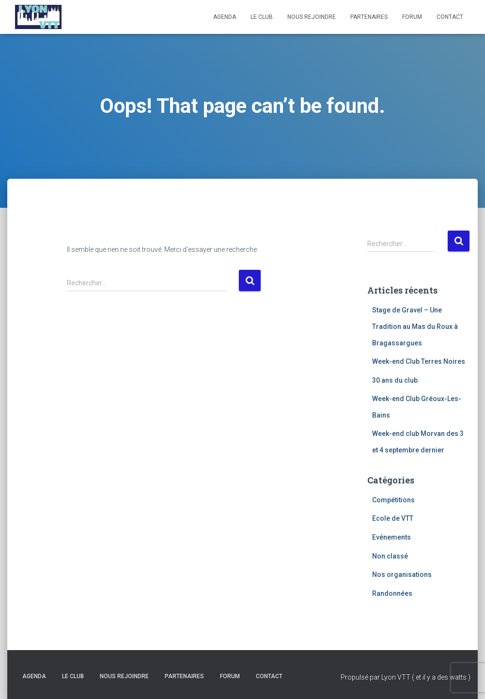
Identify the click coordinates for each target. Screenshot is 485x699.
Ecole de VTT (392, 518)
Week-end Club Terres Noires (418, 361)
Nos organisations (402, 574)
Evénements (391, 537)
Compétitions (393, 500)
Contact (450, 17)
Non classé (390, 556)
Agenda (224, 17)
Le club (261, 17)
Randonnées (392, 593)
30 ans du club (395, 380)
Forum (412, 17)
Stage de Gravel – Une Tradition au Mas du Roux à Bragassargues (415, 326)
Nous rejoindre (311, 17)
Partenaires (369, 17)
